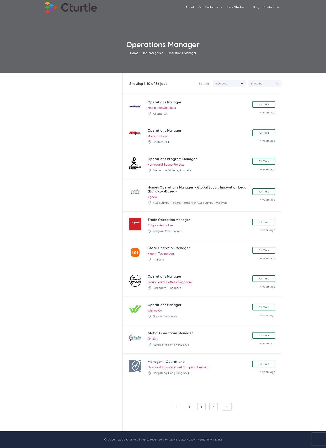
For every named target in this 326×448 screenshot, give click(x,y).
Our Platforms (208, 7)
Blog (256, 7)
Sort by (204, 83)
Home (134, 53)
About (189, 7)
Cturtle (131, 439)
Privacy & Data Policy (180, 439)
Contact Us (271, 7)
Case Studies (235, 7)
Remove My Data (209, 439)
